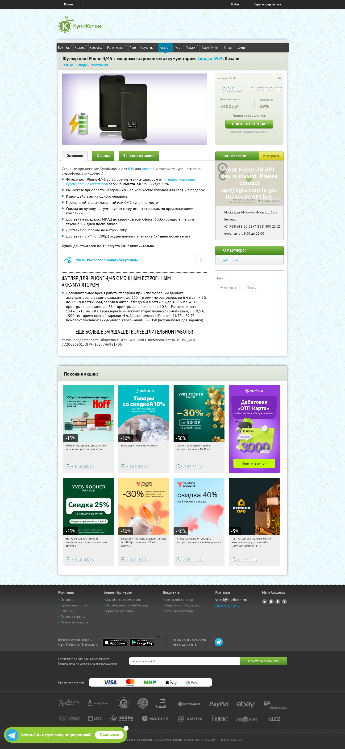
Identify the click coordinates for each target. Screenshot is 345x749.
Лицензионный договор (183, 605)
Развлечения (117, 47)
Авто (134, 47)
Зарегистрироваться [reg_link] (267, 4)
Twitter (277, 601)
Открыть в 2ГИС (270, 201)
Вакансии (68, 611)
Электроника (228, 288)
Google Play (141, 642)
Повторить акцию (249, 123)
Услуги (192, 47)
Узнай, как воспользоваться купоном (107, 260)
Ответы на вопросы (75, 622)
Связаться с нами (228, 606)
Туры (179, 47)
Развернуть (271, 156)
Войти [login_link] (235, 4)
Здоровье (97, 47)
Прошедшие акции (120, 611)
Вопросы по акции (138, 155)
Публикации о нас (74, 605)
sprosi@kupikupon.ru (231, 600)
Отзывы (103, 155)
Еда (69, 47)
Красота (81, 47)
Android (149, 168)
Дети (242, 47)
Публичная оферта (179, 611)
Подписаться (109, 735)
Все (60, 47)
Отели (230, 47)
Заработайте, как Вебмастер (127, 605)
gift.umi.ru (230, 260)
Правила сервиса (73, 616)
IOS (131, 168)
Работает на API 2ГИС (244, 199)
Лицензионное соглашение (242, 202)
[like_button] (274, 78)
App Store (114, 642)
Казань (68, 4)
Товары (165, 47)
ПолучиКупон (211, 47)
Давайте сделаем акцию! (124, 600)
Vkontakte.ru (271, 601)
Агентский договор (179, 600)
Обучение (148, 47)
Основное (75, 155)
